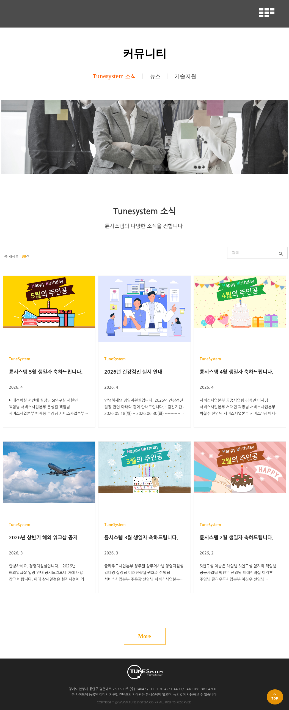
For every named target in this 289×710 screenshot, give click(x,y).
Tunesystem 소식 (114, 76)
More (144, 636)
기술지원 (185, 76)
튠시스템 (34, 14)
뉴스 (155, 76)
